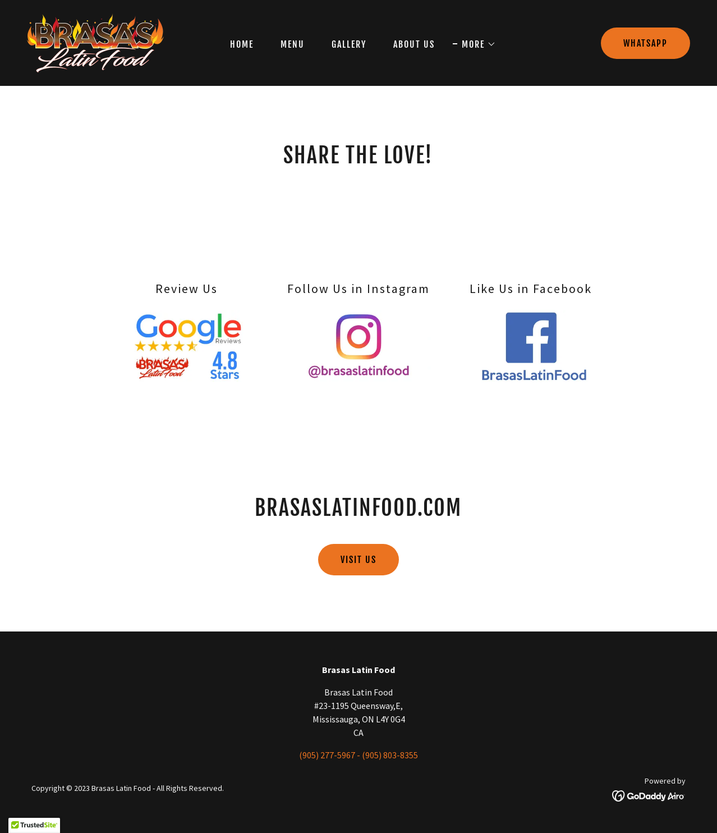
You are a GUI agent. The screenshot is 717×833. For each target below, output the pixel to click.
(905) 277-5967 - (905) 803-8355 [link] (358, 755)
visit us (358, 559)
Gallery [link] (349, 44)
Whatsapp (645, 43)
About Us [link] (414, 44)
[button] (474, 44)
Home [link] (242, 44)
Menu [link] (293, 44)
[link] (95, 41)
